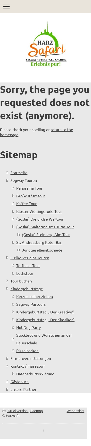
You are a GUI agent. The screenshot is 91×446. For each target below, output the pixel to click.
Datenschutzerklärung (35, 373)
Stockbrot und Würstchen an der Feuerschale (44, 339)
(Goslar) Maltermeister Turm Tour (45, 226)
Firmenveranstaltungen (30, 358)
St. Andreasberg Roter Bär (39, 242)
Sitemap (36, 411)
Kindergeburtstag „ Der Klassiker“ (45, 319)
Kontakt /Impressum (28, 366)
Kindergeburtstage (26, 288)
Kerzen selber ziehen (34, 296)
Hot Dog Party (28, 327)
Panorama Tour (29, 188)
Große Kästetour (30, 195)
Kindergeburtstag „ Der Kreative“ (45, 311)
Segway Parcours (31, 304)
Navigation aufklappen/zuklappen (45, 6)
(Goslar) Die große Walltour (40, 218)
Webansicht (75, 411)
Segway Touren (23, 180)
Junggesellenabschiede (42, 249)
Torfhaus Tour (28, 265)
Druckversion (15, 411)
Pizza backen (27, 350)
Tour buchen (21, 280)
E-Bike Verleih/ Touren (29, 257)
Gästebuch (19, 381)
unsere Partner (23, 389)
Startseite (18, 172)
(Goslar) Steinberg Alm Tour (46, 234)
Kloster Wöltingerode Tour (39, 211)
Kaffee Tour (26, 203)
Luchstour (24, 273)
